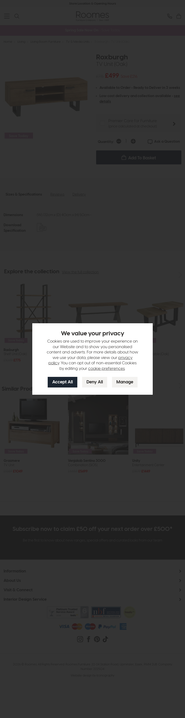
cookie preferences (106, 369)
